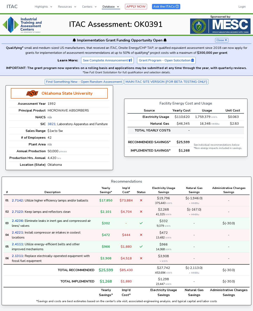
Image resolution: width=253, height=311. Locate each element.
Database (111, 7)
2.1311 (17, 256)
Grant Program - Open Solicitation (166, 60)
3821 (52, 124)
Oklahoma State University (67, 93)
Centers (89, 7)
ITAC (12, 6)
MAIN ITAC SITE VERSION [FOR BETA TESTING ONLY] (166, 81)
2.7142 (17, 200)
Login (242, 7)
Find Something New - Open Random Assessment (84, 81)
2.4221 (17, 232)
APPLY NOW (136, 6)
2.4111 (17, 244)
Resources (67, 7)
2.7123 (17, 212)
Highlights (44, 7)
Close (222, 40)
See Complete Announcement (107, 60)
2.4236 (17, 221)
